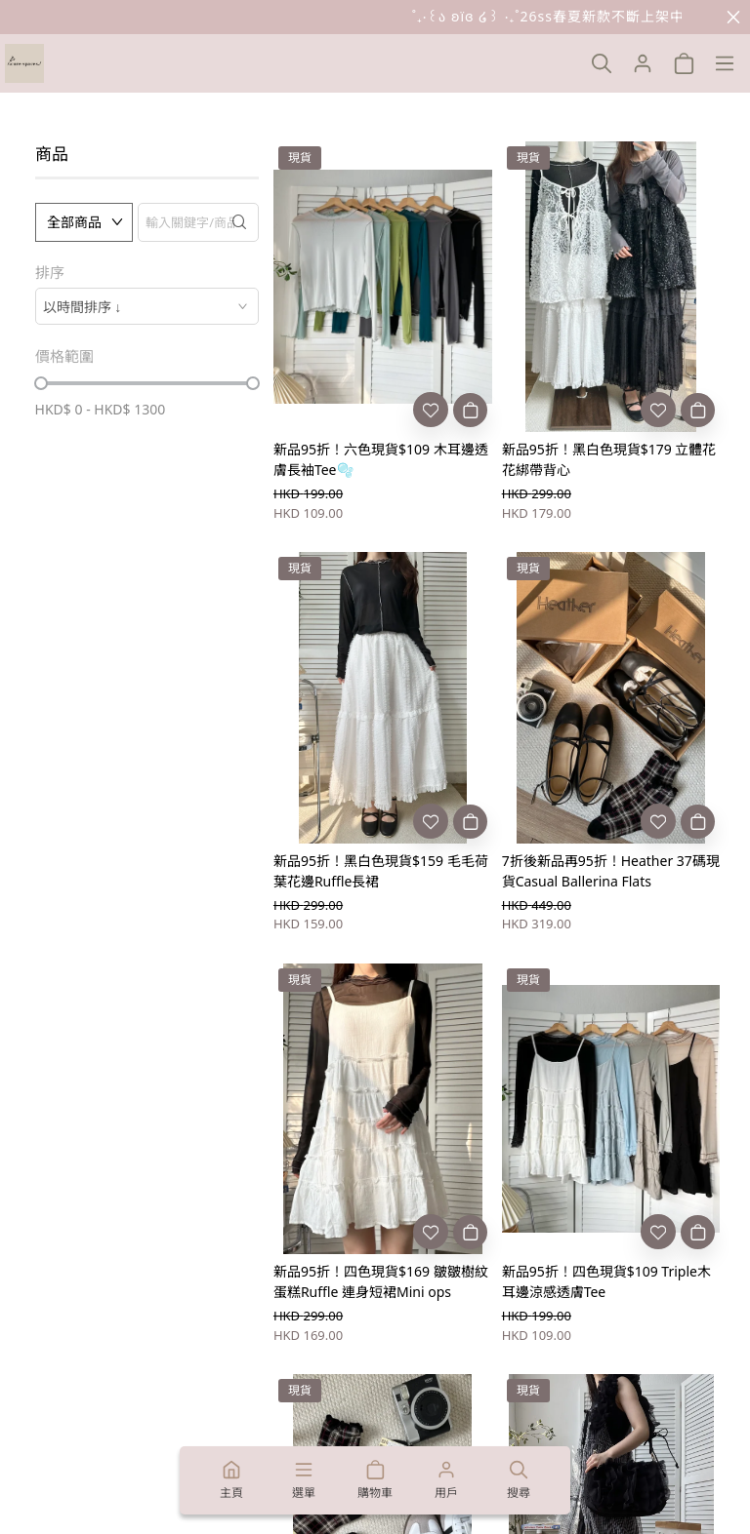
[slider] (41, 383)
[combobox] (147, 306)
